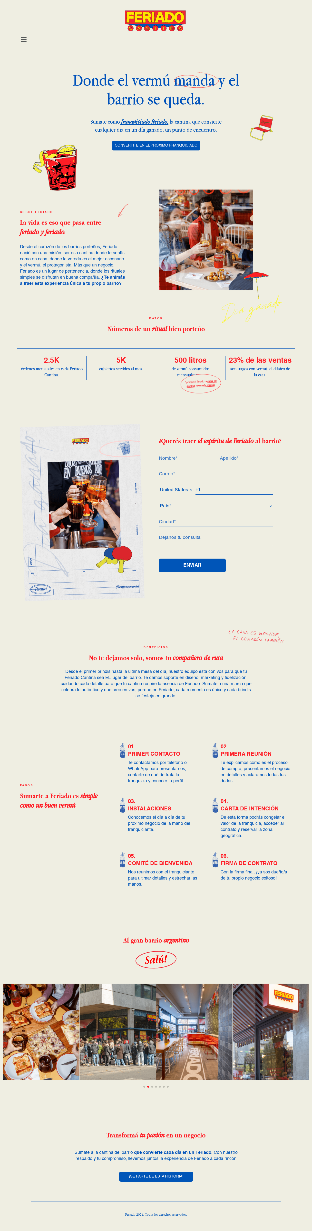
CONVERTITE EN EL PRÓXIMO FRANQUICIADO (156, 145)
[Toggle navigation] (23, 39)
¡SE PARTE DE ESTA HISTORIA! (156, 1176)
